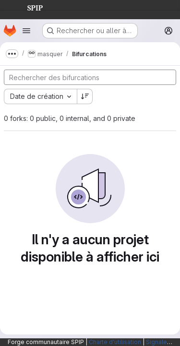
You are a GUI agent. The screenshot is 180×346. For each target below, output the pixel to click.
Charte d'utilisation (115, 342)
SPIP (27, 7)
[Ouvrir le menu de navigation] (26, 30)
